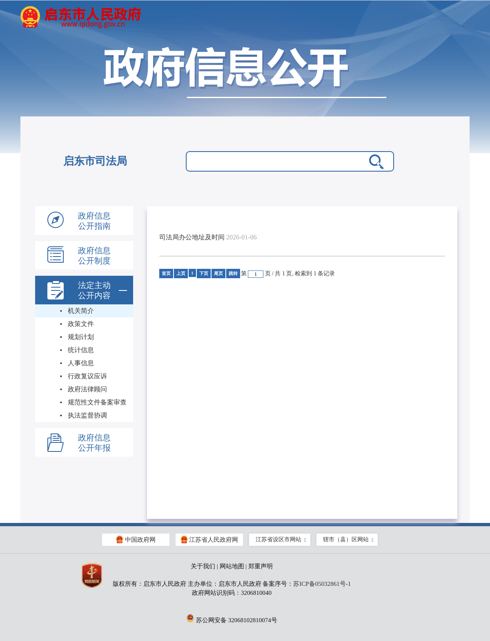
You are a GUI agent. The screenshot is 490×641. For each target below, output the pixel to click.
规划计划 (81, 336)
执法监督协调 (87, 415)
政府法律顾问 (87, 389)
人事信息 (81, 363)
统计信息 (81, 349)
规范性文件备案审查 (97, 402)
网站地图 (232, 566)
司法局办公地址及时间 (192, 237)
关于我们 (203, 566)
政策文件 (81, 323)
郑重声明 (260, 566)
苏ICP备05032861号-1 (322, 584)
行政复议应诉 (87, 376)
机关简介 (81, 310)
